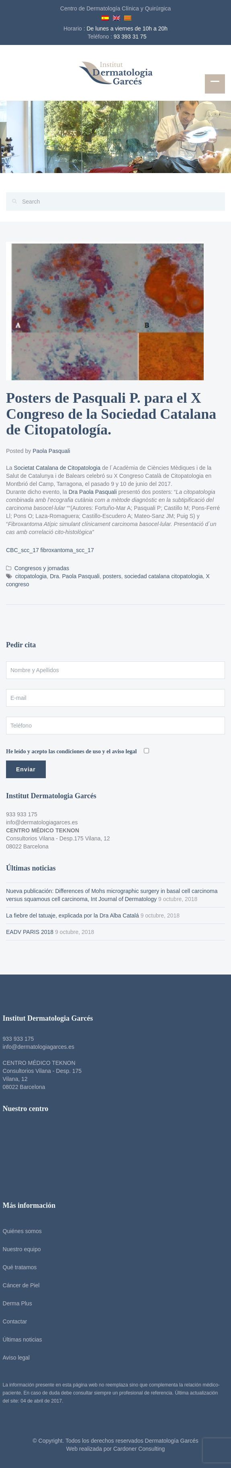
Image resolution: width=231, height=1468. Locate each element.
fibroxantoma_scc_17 (67, 550)
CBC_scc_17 (22, 550)
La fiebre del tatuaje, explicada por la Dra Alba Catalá (72, 915)
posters (112, 576)
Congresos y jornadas (41, 568)
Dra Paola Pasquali (93, 492)
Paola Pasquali (51, 451)
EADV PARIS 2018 (29, 932)
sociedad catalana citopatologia (163, 576)
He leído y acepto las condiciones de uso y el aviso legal (72, 751)
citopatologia (31, 576)
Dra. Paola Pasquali (75, 576)
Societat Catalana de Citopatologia (57, 468)
